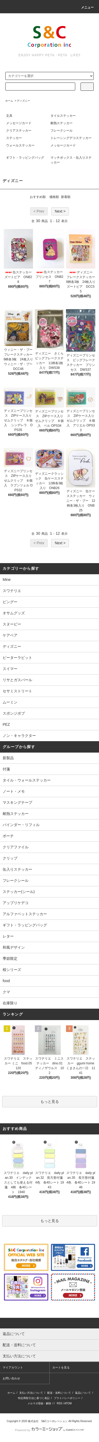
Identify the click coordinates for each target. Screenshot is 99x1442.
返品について (83, 1392)
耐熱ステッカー (61, 123)
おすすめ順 (38, 197)
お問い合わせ (11, 1378)
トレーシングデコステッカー (71, 138)
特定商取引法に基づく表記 (34, 1398)
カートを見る (61, 1367)
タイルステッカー (63, 116)
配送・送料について (59, 1392)
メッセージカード (18, 123)
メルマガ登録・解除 (39, 1403)
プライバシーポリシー (67, 1398)
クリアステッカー (18, 130)
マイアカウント (13, 1367)
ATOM (68, 1403)
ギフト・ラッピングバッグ (25, 157)
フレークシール (61, 130)
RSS (59, 1403)
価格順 (54, 197)
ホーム (9, 100)
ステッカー (14, 138)
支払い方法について (31, 1392)
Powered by (49, 1430)
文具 (9, 116)
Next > (60, 211)
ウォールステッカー (20, 145)
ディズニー (23, 100)
